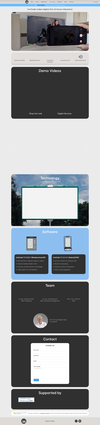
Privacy (52, 421)
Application (44, 1)
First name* (36, 350)
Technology (52, 1)
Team (65, 1)
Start (32, 1)
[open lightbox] (35, 93)
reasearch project (44, 413)
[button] (96, 2)
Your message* (37, 366)
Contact (71, 1)
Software (59, 1)
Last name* (36, 355)
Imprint (47, 421)
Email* (35, 361)
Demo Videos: (41, 5)
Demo (37, 1)
